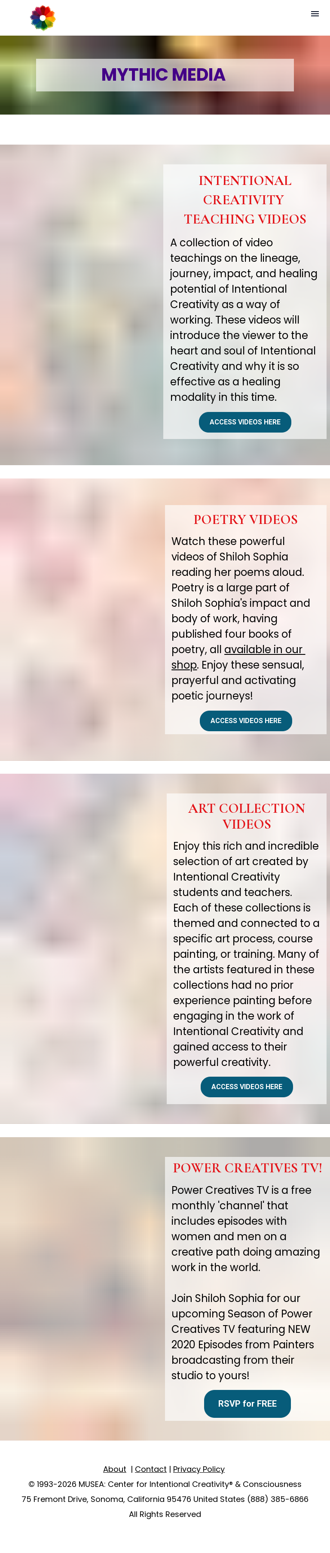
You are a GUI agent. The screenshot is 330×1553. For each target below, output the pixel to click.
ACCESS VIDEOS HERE (245, 422)
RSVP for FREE (247, 1404)
